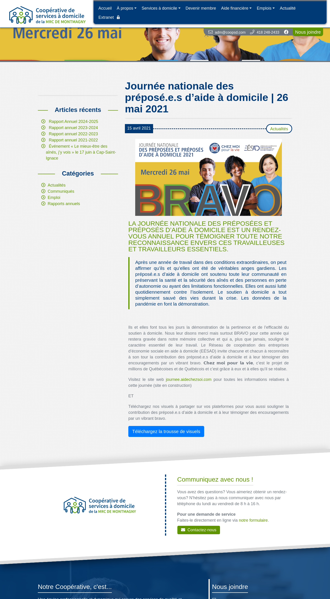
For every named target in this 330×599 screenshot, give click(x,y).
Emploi (54, 197)
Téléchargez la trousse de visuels (166, 431)
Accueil (105, 8)
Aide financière (234, 8)
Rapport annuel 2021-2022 (73, 140)
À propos (125, 8)
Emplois (264, 8)
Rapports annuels (64, 203)
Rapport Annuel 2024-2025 (73, 121)
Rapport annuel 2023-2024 (73, 127)
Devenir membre (201, 8)
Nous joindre (308, 32)
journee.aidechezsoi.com (189, 379)
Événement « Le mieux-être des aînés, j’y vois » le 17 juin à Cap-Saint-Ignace (81, 152)
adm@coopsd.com (230, 32)
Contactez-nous (198, 530)
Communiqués (61, 191)
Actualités (57, 185)
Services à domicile (159, 8)
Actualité (288, 8)
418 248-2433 (268, 32)
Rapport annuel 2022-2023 (73, 134)
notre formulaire (253, 520)
